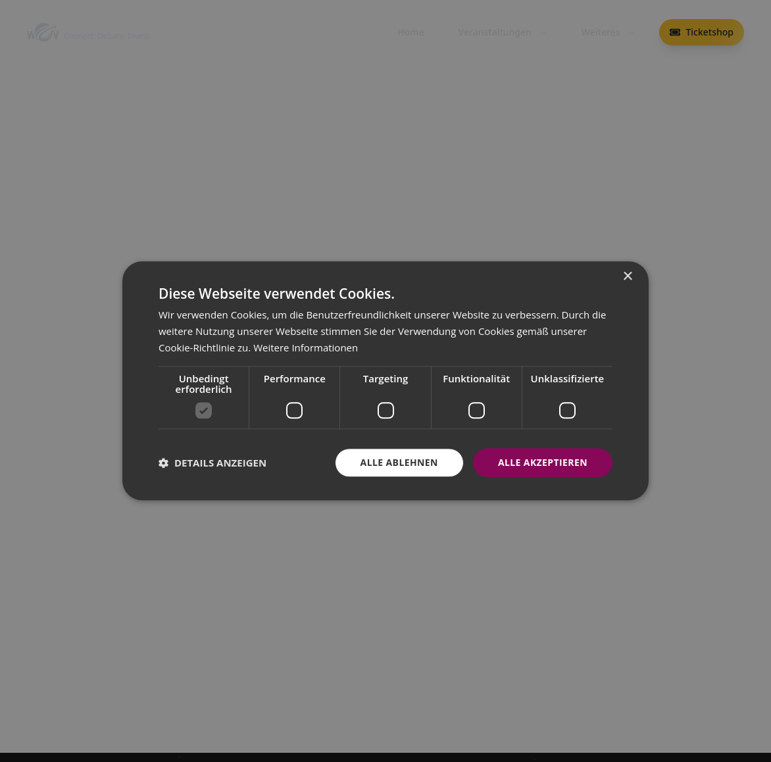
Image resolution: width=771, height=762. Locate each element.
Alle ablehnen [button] (399, 462)
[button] (212, 463)
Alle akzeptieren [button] (542, 462)
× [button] (627, 277)
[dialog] (385, 381)
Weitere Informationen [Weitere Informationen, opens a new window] (305, 347)
